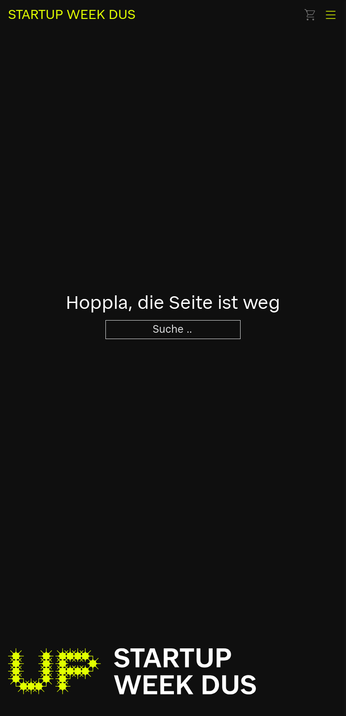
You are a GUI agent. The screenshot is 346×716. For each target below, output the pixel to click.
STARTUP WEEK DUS (72, 14)
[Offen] (330, 15)
